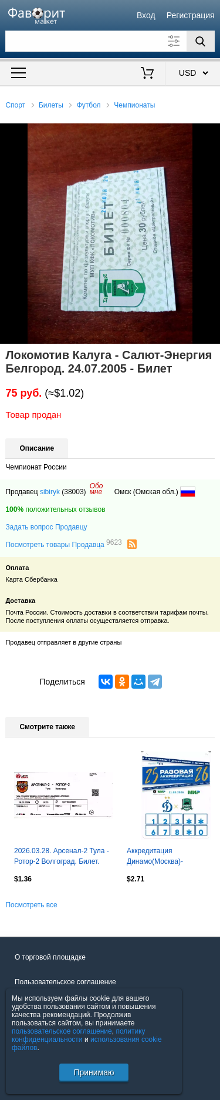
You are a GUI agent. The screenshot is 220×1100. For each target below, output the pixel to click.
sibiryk (50, 492)
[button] (209, 134)
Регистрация (191, 15)
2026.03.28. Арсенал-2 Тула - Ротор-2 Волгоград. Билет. (61, 856)
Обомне (96, 489)
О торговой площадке (50, 957)
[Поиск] (201, 41)
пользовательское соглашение (62, 1031)
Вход (146, 15)
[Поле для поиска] (109, 41)
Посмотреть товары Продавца (63, 544)
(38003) (74, 492)
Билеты (51, 105)
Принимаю (93, 1072)
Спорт (15, 105)
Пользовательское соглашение (65, 982)
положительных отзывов (55, 509)
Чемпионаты (134, 105)
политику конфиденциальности (78, 1035)
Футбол (89, 105)
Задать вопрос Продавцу (46, 527)
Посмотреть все (31, 905)
